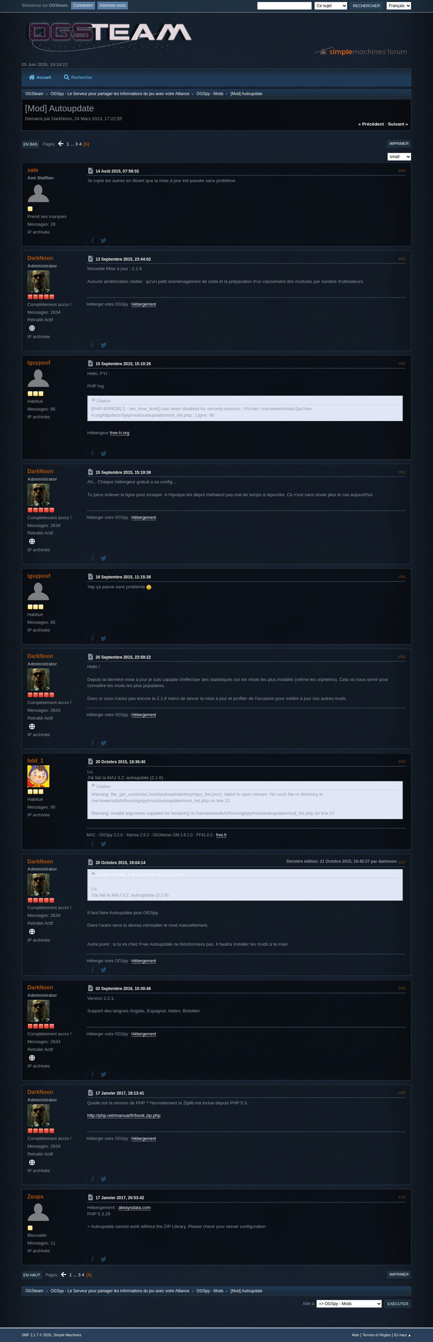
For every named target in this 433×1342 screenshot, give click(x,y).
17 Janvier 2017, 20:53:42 (120, 1197)
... (72, 144)
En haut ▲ (402, 1335)
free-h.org (120, 432)
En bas (30, 144)
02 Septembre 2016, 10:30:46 (123, 988)
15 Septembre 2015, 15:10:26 (123, 363)
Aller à (308, 1303)
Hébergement (144, 304)
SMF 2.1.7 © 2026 (36, 1335)
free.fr (221, 835)
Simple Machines (67, 1335)
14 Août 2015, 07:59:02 (117, 171)
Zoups (35, 1197)
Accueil (40, 77)
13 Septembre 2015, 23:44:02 (123, 259)
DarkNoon (40, 258)
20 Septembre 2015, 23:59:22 (123, 657)
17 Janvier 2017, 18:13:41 (120, 1093)
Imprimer (399, 143)
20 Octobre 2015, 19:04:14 (120, 862)
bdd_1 (35, 761)
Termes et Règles (376, 1335)
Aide (355, 1335)
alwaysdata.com (134, 1207)
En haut (31, 1275)
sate (32, 170)
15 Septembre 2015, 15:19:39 (123, 472)
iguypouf (38, 363)
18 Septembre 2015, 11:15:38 (123, 577)
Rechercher (78, 77)
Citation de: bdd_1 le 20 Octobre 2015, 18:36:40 (140, 874)
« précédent (371, 124)
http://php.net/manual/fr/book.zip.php (123, 1115)
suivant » (398, 124)
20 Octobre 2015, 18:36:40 (120, 762)
